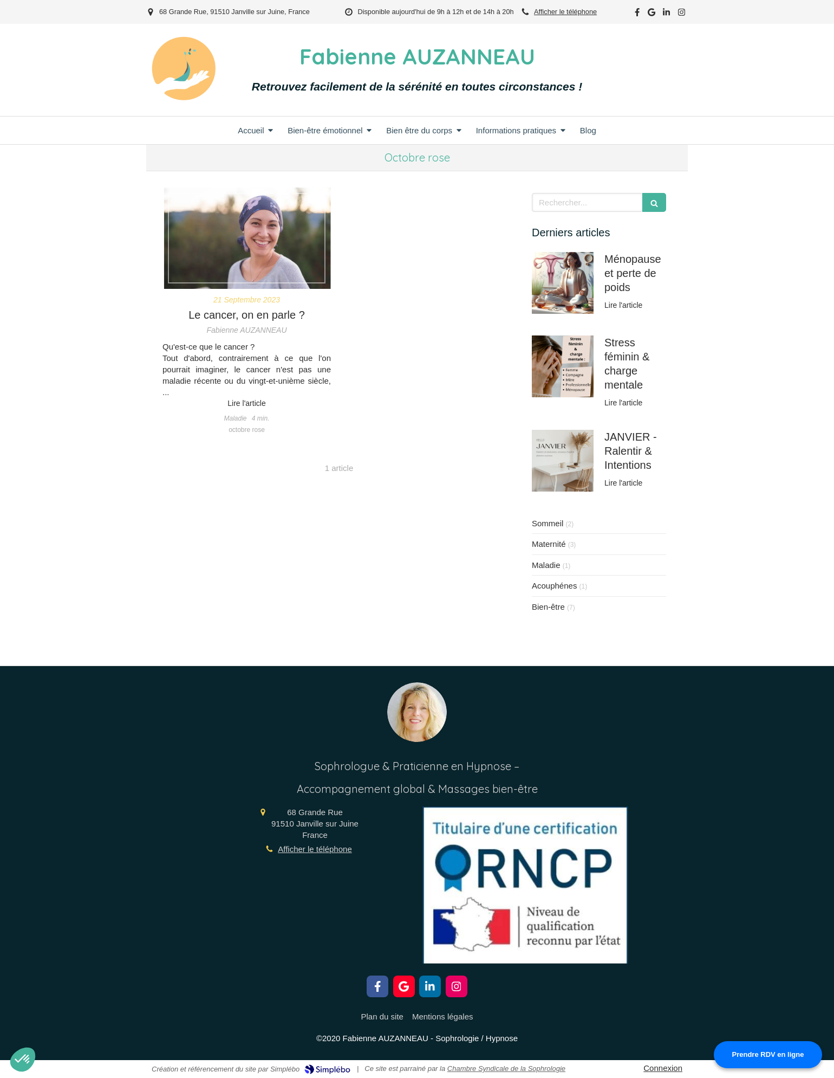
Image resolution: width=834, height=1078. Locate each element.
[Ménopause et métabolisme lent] (563, 283)
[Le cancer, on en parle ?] (246, 238)
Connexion (662, 1068)
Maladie (546, 565)
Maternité (549, 543)
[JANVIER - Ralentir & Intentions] (563, 461)
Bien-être (548, 606)
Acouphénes (554, 585)
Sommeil (547, 523)
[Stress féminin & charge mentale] (563, 366)
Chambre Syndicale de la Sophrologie (506, 1068)
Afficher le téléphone (565, 12)
